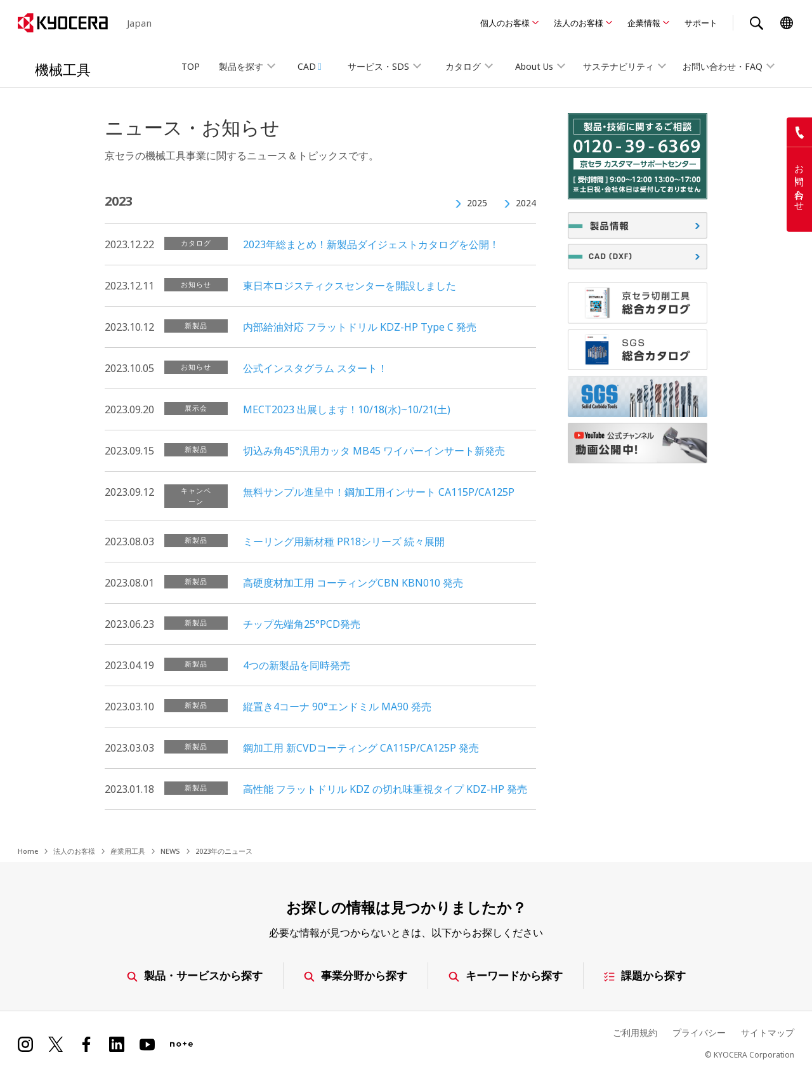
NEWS (170, 851)
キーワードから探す (506, 975)
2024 (526, 203)
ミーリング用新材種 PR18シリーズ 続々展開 (344, 541)
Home (28, 851)
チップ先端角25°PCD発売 (301, 624)
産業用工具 (127, 851)
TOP (190, 66)
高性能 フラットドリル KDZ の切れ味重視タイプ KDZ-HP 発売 (385, 789)
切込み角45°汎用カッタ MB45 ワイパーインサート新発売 (374, 451)
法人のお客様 (578, 23)
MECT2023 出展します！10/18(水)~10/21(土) (346, 409)
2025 (477, 203)
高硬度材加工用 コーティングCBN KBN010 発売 (353, 583)
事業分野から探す (355, 975)
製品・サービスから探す (195, 975)
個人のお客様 (505, 23)
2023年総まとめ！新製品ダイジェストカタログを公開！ (371, 244)
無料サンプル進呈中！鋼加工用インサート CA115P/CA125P (378, 492)
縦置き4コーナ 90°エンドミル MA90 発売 (337, 707)
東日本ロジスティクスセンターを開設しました (349, 286)
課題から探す (645, 975)
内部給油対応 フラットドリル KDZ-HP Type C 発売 (359, 327)
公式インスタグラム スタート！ (315, 368)
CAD (310, 66)
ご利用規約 (635, 1032)
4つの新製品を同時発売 (296, 665)
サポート (700, 23)
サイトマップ (767, 1032)
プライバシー (699, 1032)
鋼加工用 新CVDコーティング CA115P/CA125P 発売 (361, 748)
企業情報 (643, 23)
